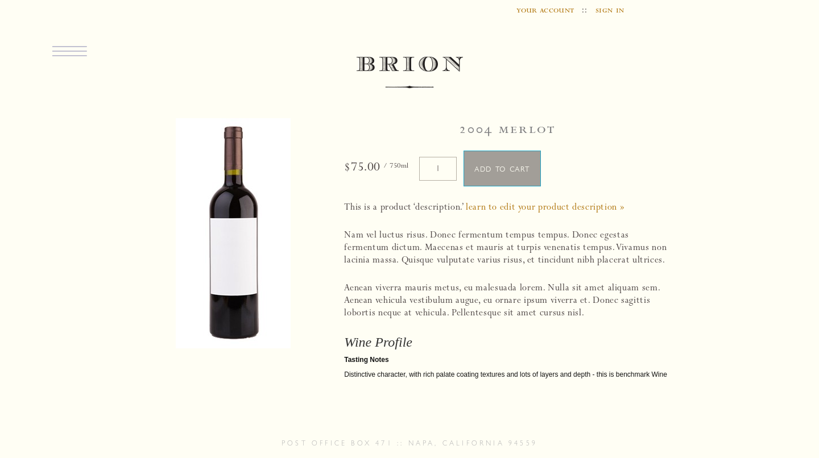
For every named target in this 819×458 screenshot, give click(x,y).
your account (545, 11)
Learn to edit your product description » (545, 208)
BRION (409, 73)
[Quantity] (438, 169)
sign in (609, 11)
